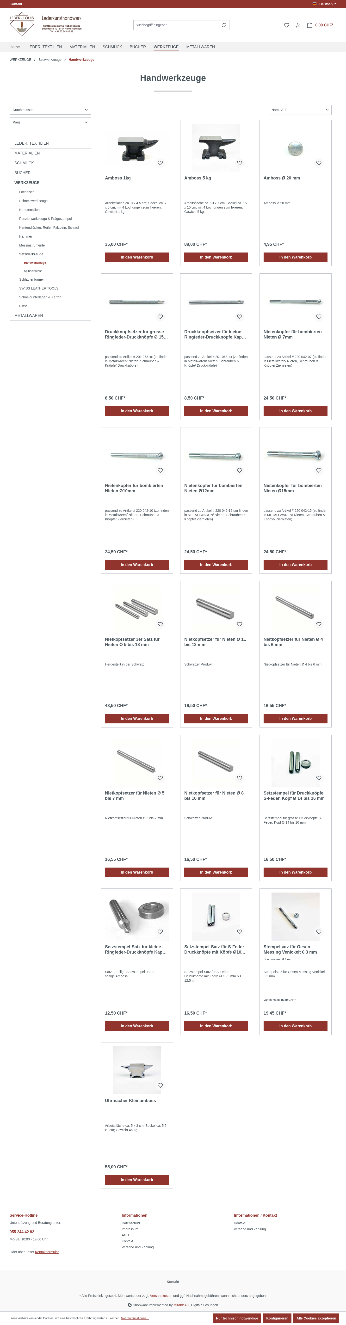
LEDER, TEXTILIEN (31, 143)
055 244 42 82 (22, 1232)
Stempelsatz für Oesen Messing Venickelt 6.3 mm (290, 949)
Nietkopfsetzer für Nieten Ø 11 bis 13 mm (215, 642)
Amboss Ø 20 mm (282, 178)
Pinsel (23, 306)
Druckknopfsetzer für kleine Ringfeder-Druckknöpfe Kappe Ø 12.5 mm (215, 334)
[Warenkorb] (320, 25)
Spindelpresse (33, 271)
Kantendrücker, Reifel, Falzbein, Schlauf (49, 227)
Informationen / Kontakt (255, 1215)
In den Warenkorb (137, 257)
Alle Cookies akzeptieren (316, 1318)
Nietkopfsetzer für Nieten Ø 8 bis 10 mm (214, 796)
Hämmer (25, 236)
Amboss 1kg (118, 178)
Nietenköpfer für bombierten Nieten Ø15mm (293, 488)
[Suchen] (223, 25)
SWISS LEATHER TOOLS (38, 288)
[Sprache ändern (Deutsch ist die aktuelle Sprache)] (324, 4)
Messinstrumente (32, 245)
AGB (125, 1235)
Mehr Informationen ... (135, 1318)
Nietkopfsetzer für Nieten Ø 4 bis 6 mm (293, 642)
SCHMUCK (24, 163)
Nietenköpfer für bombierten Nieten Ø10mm (134, 488)
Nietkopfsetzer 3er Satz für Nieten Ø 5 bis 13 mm (132, 642)
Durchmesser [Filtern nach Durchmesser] (50, 110)
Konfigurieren (277, 1318)
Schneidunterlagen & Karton (40, 297)
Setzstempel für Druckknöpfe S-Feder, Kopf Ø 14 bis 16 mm (294, 796)
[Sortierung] (300, 110)
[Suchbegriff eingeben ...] (175, 25)
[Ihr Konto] (298, 25)
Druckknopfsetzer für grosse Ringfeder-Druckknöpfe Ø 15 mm (134, 334)
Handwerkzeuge (35, 263)
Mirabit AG (181, 1305)
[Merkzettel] (286, 25)
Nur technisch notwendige (237, 1318)
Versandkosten (161, 1296)
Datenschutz (131, 1223)
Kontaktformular (47, 1252)
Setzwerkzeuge (31, 254)
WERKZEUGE (26, 183)
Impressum (130, 1229)
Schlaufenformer (31, 279)
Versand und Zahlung (138, 1247)
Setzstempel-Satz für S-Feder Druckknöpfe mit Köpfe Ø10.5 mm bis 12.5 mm (214, 949)
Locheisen (27, 192)
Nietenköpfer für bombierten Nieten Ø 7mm (293, 334)
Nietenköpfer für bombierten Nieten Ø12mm (213, 488)
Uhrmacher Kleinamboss (130, 1100)
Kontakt (16, 4)
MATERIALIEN (27, 153)
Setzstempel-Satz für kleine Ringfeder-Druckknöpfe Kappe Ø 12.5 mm (136, 949)
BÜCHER (22, 173)
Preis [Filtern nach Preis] (50, 122)
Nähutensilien (29, 210)
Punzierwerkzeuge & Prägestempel (45, 219)
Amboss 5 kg (197, 178)
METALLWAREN (28, 316)
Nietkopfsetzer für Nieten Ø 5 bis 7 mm (134, 796)
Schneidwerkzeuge (33, 201)
